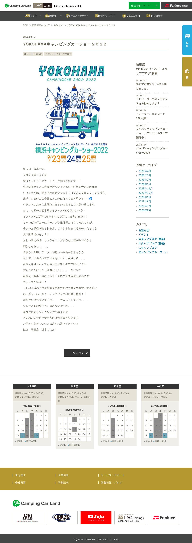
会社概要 (20, 480)
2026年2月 (144, 180)
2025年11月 (145, 188)
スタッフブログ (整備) (151, 243)
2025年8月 (144, 201)
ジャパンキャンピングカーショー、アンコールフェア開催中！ (152, 133)
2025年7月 (144, 206)
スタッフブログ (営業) (151, 239)
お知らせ (37, 54)
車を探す (20, 473)
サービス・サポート (113, 473)
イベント (48, 54)
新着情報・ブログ (111, 480)
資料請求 (63, 480)
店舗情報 (63, 473)
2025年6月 (144, 210)
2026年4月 (144, 171)
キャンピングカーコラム (152, 252)
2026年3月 (144, 175)
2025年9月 (144, 197)
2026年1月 (144, 184)
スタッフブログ (61, 54)
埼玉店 (27, 54)
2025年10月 (145, 193)
